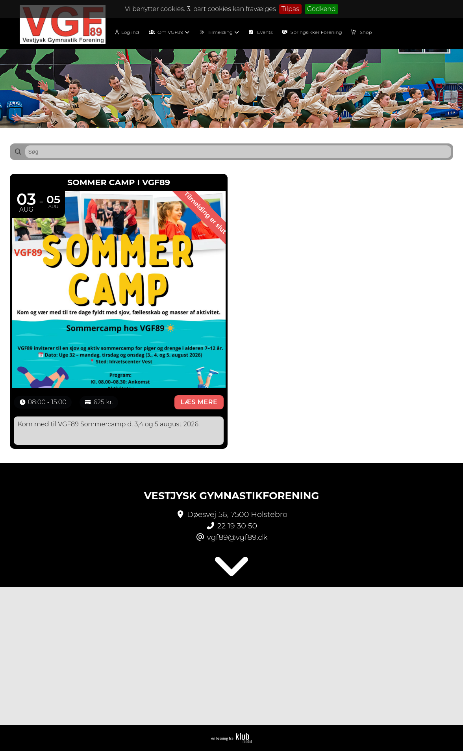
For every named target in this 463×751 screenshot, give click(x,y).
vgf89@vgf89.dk (237, 537)
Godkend (321, 9)
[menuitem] (128, 31)
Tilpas (290, 9)
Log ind (126, 32)
